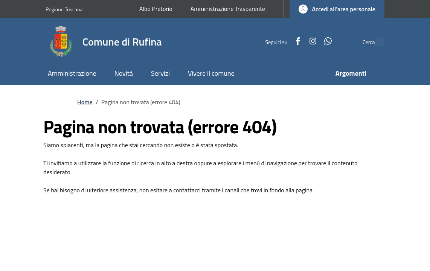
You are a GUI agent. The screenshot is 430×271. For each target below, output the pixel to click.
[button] (337, 9)
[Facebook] (280, 42)
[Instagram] (295, 42)
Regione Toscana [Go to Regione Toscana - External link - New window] (64, 9)
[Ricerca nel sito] (375, 42)
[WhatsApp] (310, 42)
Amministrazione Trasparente (228, 8)
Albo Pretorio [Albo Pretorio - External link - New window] (155, 8)
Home (85, 102)
